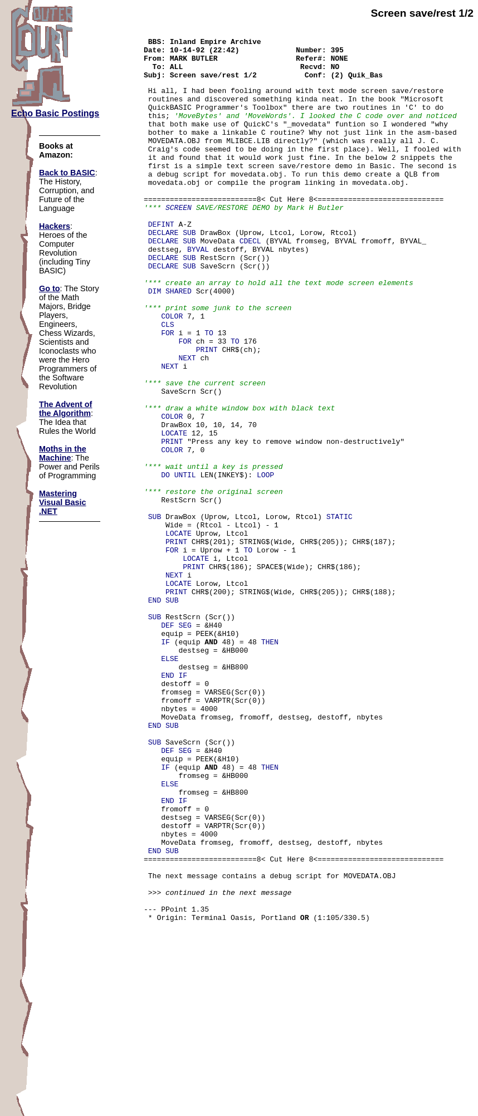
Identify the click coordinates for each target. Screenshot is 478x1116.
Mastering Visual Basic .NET (62, 502)
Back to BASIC (67, 172)
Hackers (54, 226)
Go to (49, 288)
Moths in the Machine (62, 453)
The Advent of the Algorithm (65, 409)
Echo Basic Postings (55, 113)
